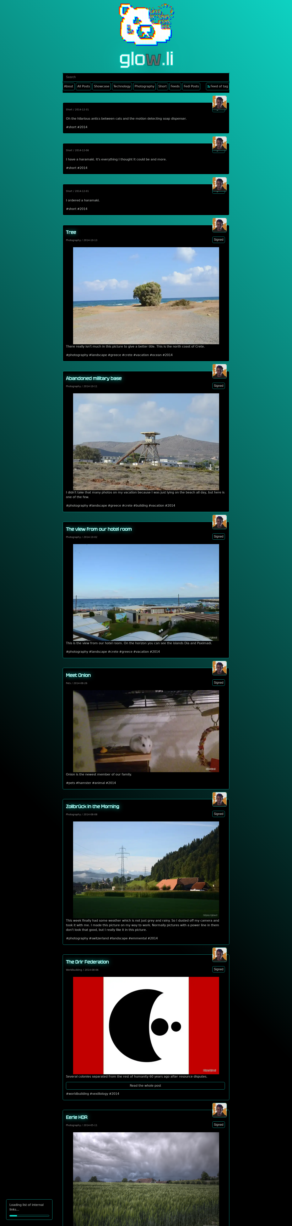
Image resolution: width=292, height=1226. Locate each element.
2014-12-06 (82, 150)
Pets (68, 683)
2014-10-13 (90, 240)
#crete (127, 355)
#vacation (141, 355)
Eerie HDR (76, 1117)
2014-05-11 (90, 1125)
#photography (77, 355)
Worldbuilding (74, 970)
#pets (70, 783)
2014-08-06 (92, 970)
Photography (73, 240)
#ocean (156, 355)
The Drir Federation (87, 962)
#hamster (83, 783)
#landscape (98, 355)
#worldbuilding (77, 1094)
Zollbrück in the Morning (92, 806)
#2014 (82, 127)
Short (69, 109)
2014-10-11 (90, 386)
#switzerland (99, 938)
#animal (98, 783)
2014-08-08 (90, 814)
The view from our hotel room (99, 529)
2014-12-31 (82, 109)
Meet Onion (78, 675)
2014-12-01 (82, 191)
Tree (71, 232)
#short (71, 127)
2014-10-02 (90, 537)
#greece (114, 355)
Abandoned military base (94, 378)
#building (140, 505)
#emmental (137, 938)
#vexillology (99, 1094)
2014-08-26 (80, 683)
